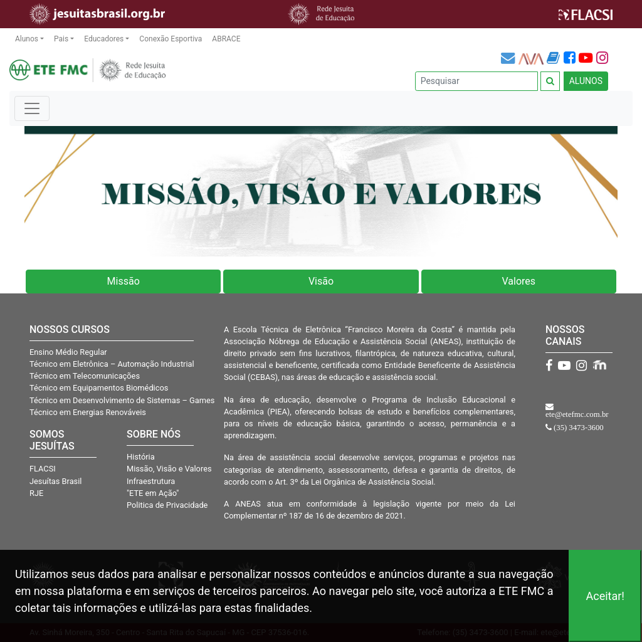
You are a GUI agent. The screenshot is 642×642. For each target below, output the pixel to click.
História (141, 456)
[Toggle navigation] (32, 108)
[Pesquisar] (476, 81)
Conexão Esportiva (170, 38)
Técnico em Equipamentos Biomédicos (98, 387)
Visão (321, 281)
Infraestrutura (151, 481)
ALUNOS (586, 81)
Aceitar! (605, 596)
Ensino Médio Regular (68, 352)
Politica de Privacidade (167, 505)
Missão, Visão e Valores (169, 468)
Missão (123, 281)
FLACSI (42, 468)
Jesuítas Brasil (55, 481)
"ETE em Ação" (153, 493)
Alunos (26, 38)
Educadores (104, 38)
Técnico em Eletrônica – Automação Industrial (111, 364)
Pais (61, 38)
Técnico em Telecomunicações (84, 376)
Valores (519, 281)
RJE (36, 493)
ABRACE (226, 38)
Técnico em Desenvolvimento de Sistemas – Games (121, 400)
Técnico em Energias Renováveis (87, 412)
